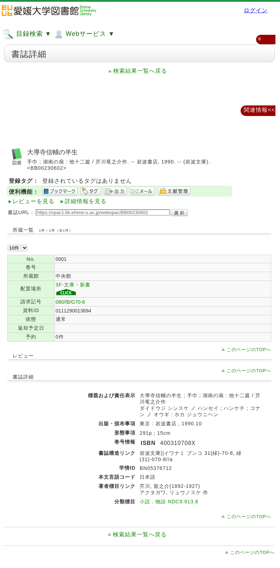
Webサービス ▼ (84, 34)
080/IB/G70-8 (70, 302)
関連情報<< (259, 110)
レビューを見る (34, 201)
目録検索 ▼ (27, 34)
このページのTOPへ (249, 349)
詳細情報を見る (86, 201)
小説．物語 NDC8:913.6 (169, 501)
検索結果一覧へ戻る (140, 71)
